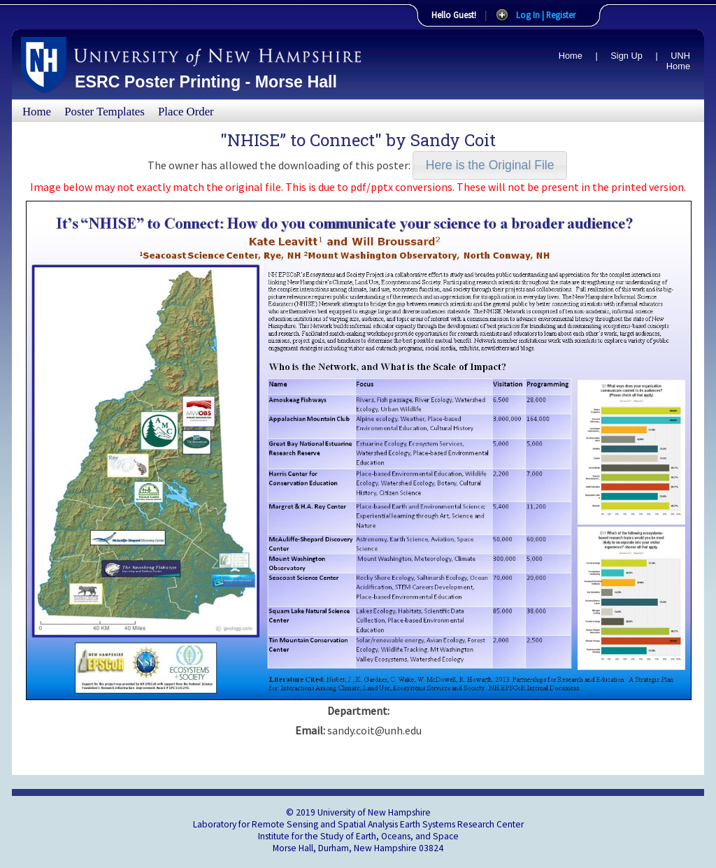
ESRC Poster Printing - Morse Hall (206, 82)
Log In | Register (545, 14)
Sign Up (626, 55)
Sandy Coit (453, 140)
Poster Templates (104, 111)
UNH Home (678, 60)
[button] (490, 165)
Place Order (186, 111)
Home (570, 55)
